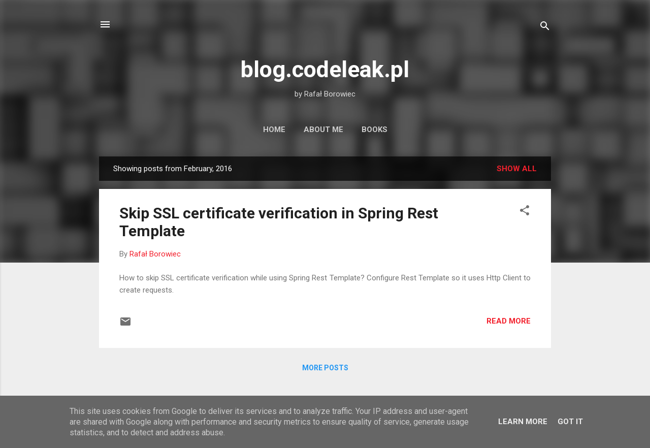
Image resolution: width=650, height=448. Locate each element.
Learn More (522, 421)
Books (374, 129)
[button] (524, 212)
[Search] (545, 27)
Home (274, 129)
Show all (517, 168)
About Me (323, 129)
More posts (325, 368)
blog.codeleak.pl (325, 69)
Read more (508, 321)
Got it (570, 421)
